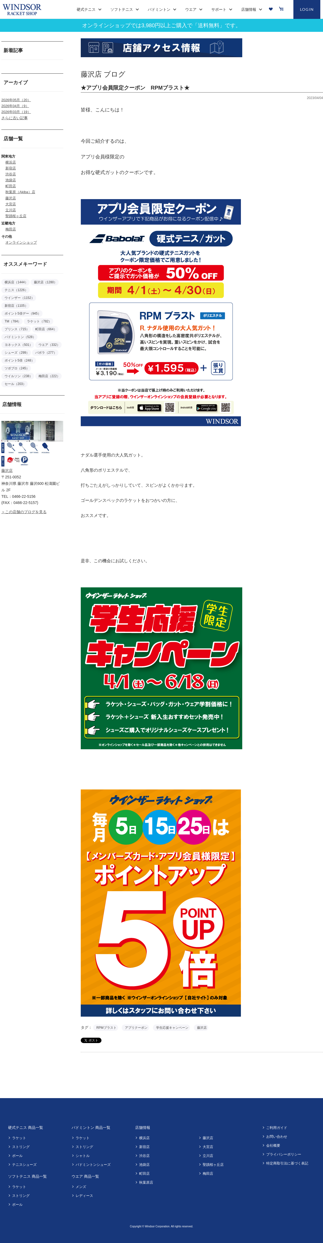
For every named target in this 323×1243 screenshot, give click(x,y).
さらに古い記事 (14, 118)
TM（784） (13, 321)
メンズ (81, 1187)
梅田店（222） (49, 376)
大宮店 (10, 204)
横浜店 (10, 162)
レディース (84, 1196)
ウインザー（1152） (19, 298)
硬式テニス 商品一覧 (25, 1127)
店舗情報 (142, 1127)
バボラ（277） (46, 353)
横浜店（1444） (16, 282)
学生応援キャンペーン (172, 1028)
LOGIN (307, 9)
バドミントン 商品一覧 (91, 1127)
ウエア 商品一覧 (85, 1176)
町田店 (10, 186)
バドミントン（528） (20, 337)
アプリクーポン (136, 1028)
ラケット (19, 1138)
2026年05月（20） (16, 100)
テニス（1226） (16, 290)
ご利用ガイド (276, 1128)
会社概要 (273, 1145)
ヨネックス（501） (19, 345)
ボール (17, 1156)
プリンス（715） (17, 329)
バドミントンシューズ (93, 1165)
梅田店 (10, 229)
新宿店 (10, 168)
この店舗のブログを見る (26, 512)
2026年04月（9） (15, 106)
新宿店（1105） (16, 306)
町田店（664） (46, 329)
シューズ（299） (17, 353)
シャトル (83, 1156)
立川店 (10, 210)
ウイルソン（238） (19, 376)
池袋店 (10, 180)
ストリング (21, 1147)
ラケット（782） (39, 321)
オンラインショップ (21, 242)
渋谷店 (10, 174)
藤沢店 (10, 198)
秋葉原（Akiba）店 (20, 192)
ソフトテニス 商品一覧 (27, 1176)
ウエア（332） (49, 345)
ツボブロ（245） (17, 368)
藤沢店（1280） (45, 282)
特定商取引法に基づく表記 (287, 1163)
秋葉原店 (146, 1182)
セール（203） (15, 384)
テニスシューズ (24, 1165)
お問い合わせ (276, 1137)
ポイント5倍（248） (19, 360)
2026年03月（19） (16, 112)
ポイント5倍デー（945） (23, 313)
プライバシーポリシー (283, 1154)
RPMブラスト (106, 1028)
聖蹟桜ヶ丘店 (15, 216)
